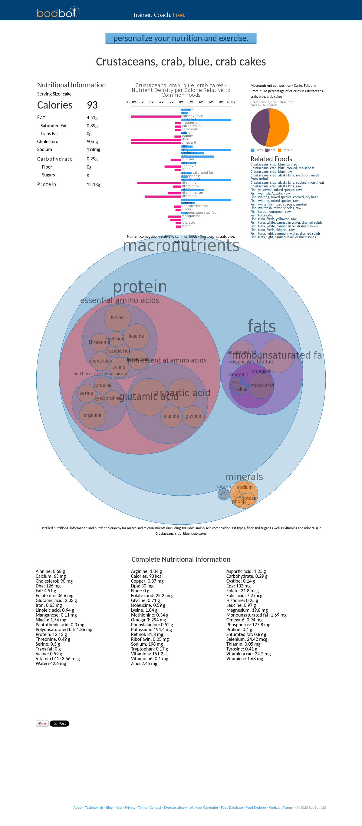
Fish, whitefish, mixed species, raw (276, 208)
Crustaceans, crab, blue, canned (274, 164)
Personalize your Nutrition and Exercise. (180, 38)
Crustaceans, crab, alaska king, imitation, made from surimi (285, 177)
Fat (41, 117)
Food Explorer (256, 807)
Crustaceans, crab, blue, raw (271, 171)
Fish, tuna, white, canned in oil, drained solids (284, 226)
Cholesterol (48, 141)
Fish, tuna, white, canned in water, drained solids (286, 222)
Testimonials (94, 807)
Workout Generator (203, 807)
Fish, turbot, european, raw (271, 211)
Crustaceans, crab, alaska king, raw (276, 186)
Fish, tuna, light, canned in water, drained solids (286, 233)
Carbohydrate (55, 159)
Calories (55, 105)
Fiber (47, 167)
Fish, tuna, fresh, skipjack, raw (273, 230)
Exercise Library (175, 807)
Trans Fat (49, 133)
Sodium (44, 149)
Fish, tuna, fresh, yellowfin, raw (274, 219)
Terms (142, 807)
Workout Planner (281, 807)
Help (118, 807)
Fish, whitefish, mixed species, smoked (279, 204)
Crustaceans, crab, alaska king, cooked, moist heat (287, 182)
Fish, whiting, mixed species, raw (275, 201)
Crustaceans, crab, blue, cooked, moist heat (282, 168)
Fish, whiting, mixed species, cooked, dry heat (284, 197)
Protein (47, 184)
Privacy (130, 807)
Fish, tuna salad (262, 215)
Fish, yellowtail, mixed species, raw (276, 190)
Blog (109, 807)
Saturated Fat (54, 126)
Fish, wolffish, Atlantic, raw (270, 193)
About (78, 807)
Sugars (48, 175)
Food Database (232, 807)
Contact (155, 807)
